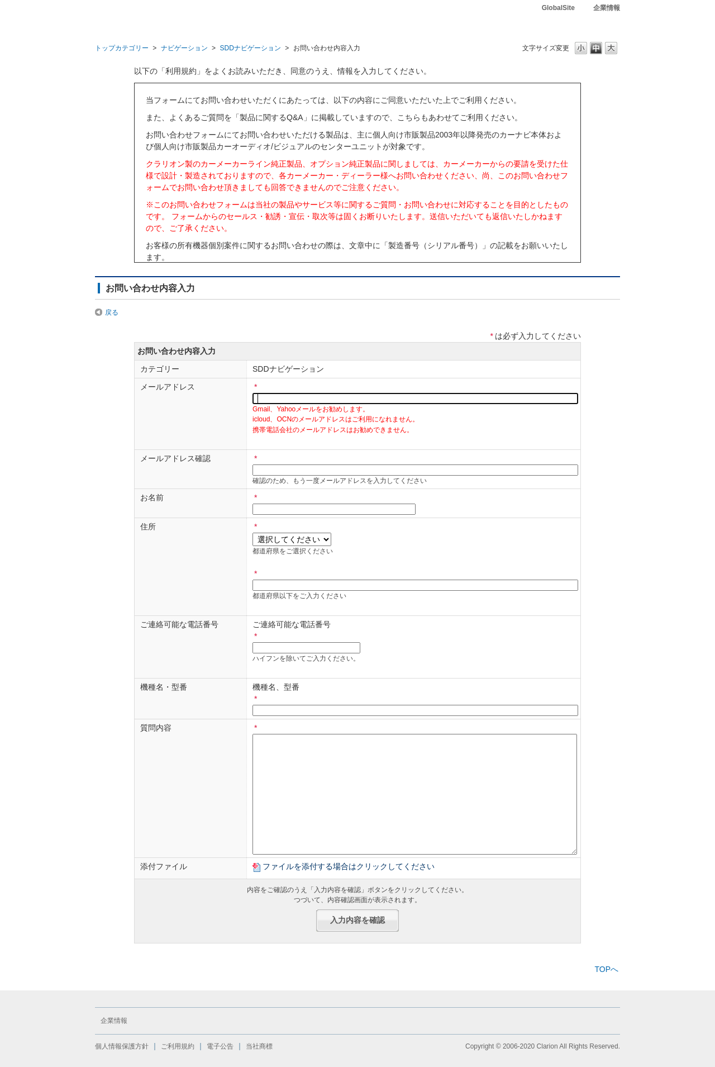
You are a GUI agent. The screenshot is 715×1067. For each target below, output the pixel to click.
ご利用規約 (177, 1046)
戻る (111, 312)
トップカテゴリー (122, 48)
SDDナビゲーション (250, 48)
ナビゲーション (184, 48)
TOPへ (606, 969)
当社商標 (259, 1046)
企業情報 (606, 8)
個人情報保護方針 (122, 1046)
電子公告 (220, 1046)
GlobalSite (558, 8)
